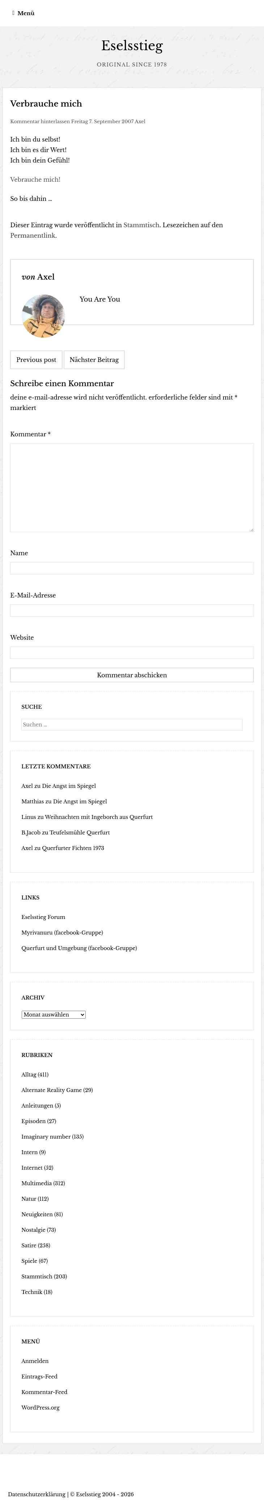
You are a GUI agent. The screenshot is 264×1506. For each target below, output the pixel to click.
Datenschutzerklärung (36, 1494)
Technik (31, 1292)
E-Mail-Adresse (33, 595)
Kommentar (30, 434)
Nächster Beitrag (94, 359)
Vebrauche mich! (35, 179)
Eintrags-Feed (39, 1376)
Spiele (29, 1261)
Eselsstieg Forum (43, 917)
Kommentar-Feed (44, 1392)
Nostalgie (33, 1230)
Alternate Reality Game (51, 1090)
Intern (29, 1152)
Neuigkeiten (37, 1214)
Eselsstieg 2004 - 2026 (105, 1494)
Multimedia (36, 1183)
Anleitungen (37, 1105)
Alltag (28, 1074)
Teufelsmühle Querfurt (80, 832)
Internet (31, 1168)
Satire (28, 1245)
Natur (28, 1199)
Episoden (33, 1121)
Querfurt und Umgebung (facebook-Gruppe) (79, 948)
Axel (140, 121)
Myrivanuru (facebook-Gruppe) (62, 932)
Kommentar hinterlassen (40, 121)
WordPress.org (40, 1407)
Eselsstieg (132, 45)
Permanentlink (32, 235)
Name (19, 553)
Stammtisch (141, 225)
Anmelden (34, 1361)
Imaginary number (46, 1137)
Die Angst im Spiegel (69, 786)
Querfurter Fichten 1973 (73, 848)
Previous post (36, 359)
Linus (28, 817)
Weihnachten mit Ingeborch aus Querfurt (99, 817)
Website (22, 637)
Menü (25, 13)
